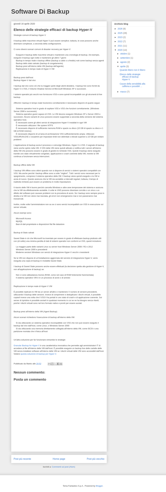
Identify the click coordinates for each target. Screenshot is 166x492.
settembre (125, 58)
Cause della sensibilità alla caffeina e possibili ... (132, 85)
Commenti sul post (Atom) (63, 467)
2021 (120, 46)
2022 (120, 41)
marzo (123, 91)
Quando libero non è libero (132, 70)
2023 (120, 37)
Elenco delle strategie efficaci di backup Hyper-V (130, 77)
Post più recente (22, 459)
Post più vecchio (95, 459)
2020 (120, 50)
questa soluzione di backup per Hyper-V (38, 354)
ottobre (123, 53)
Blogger (99, 486)
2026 (120, 28)
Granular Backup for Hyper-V (27, 345)
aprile (123, 66)
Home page (59, 459)
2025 (120, 33)
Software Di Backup (40, 11)
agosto (123, 62)
